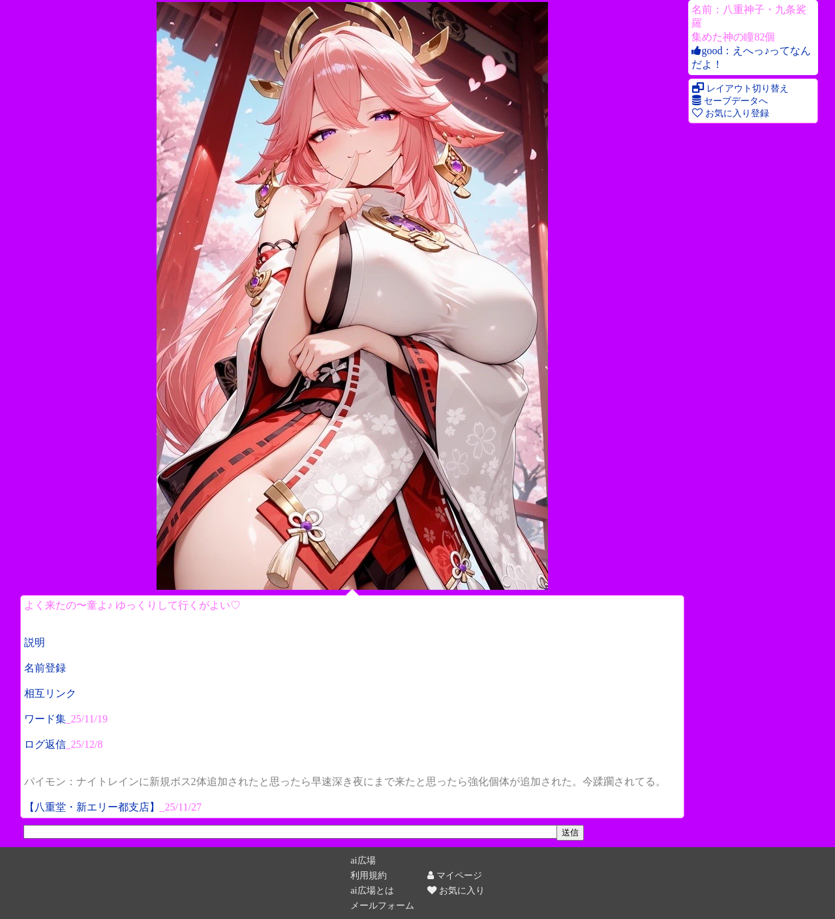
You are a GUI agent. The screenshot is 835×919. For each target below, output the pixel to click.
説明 (34, 642)
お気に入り (456, 890)
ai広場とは (371, 890)
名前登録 (45, 667)
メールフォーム (382, 905)
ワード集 (45, 718)
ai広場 (362, 860)
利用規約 (368, 875)
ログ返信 (45, 744)
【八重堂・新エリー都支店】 (92, 807)
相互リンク (50, 693)
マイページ (454, 875)
